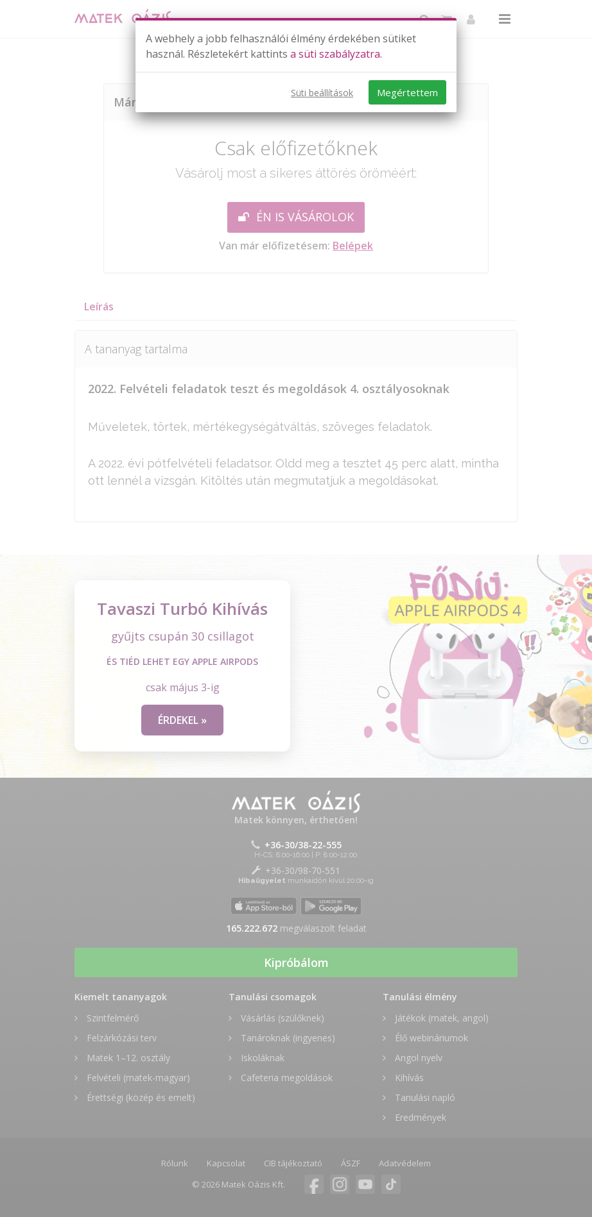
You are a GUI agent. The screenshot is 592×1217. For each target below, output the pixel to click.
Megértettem (407, 92)
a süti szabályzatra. (336, 54)
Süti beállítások (322, 93)
